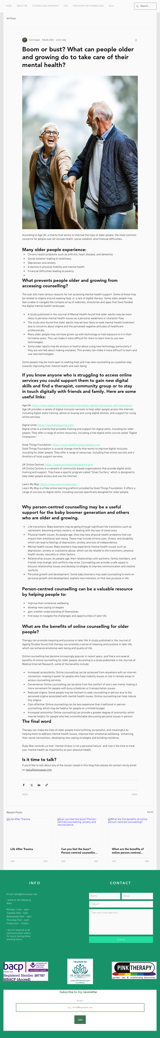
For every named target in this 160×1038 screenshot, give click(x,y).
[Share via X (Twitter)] (31, 784)
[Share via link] (46, 784)
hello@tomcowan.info (25, 894)
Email (80, 1001)
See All (150, 812)
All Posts (11, 18)
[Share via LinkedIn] (39, 784)
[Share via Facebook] (23, 784)
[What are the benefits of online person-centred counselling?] (130, 830)
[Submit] (121, 939)
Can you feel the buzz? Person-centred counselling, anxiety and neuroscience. (79, 850)
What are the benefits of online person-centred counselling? (128, 850)
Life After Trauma (21, 849)
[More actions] (136, 40)
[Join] (80, 1019)
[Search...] (145, 6)
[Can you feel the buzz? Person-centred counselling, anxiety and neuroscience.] (80, 830)
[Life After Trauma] (29, 830)
